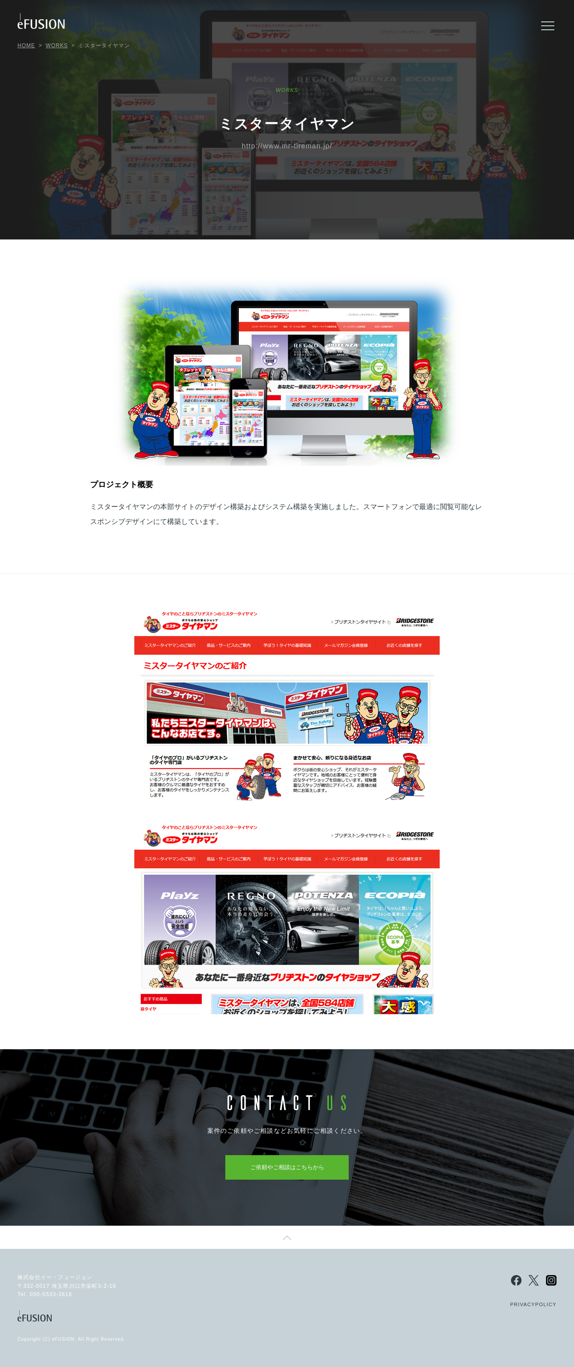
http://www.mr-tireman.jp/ (287, 146)
